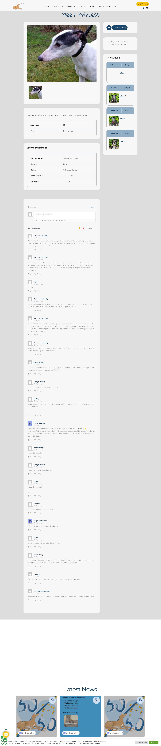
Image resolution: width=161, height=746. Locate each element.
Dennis (123, 101)
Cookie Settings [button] (141, 742)
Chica (122, 146)
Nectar (123, 124)
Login (93, 212)
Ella (122, 78)
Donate (144, 4)
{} (62, 225)
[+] (65, 225)
